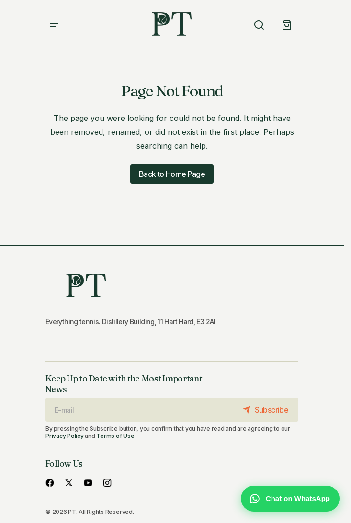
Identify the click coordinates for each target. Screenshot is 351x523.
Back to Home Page (172, 174)
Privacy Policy (64, 435)
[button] (54, 25)
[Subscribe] (268, 409)
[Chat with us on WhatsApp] (290, 499)
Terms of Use (115, 435)
